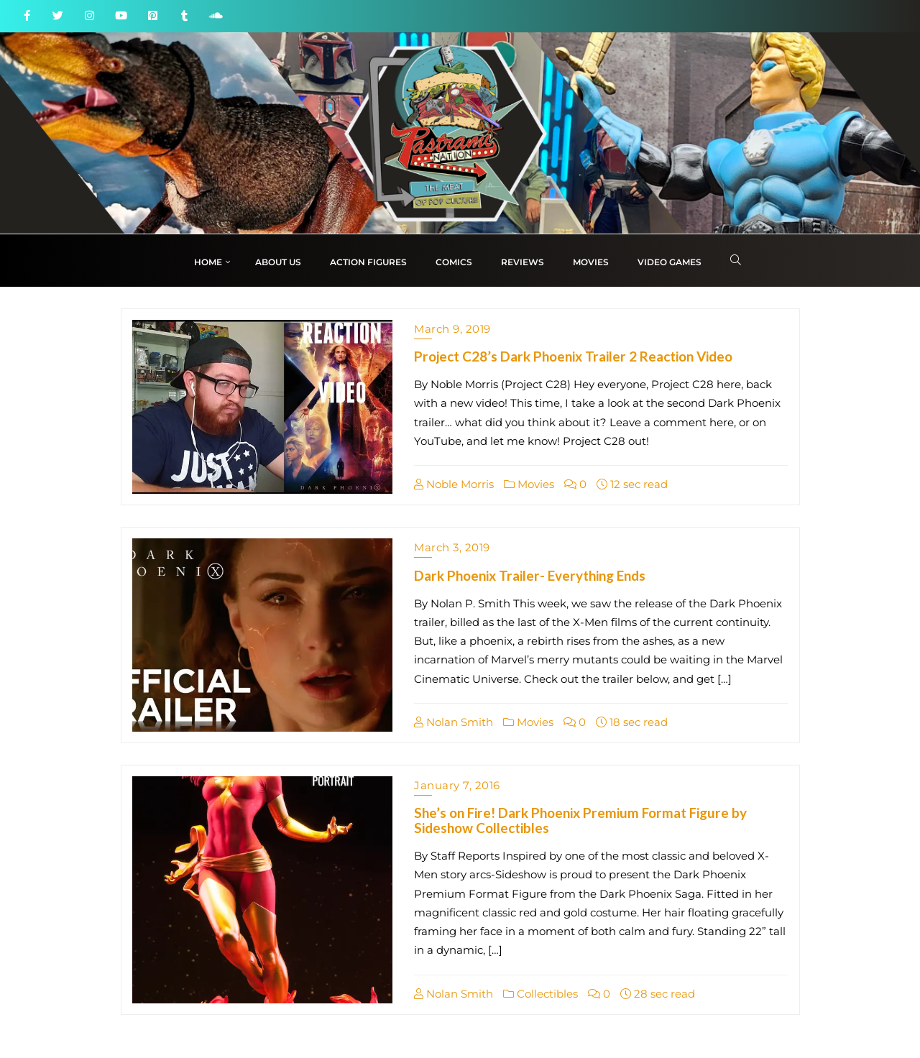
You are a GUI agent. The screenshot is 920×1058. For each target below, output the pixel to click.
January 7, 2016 (457, 785)
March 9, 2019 (452, 329)
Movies (529, 484)
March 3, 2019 (452, 547)
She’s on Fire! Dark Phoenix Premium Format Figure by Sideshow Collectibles (580, 820)
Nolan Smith (453, 722)
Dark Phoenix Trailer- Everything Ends (529, 575)
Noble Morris (454, 484)
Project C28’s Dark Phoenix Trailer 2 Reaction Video (573, 356)
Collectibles (540, 993)
